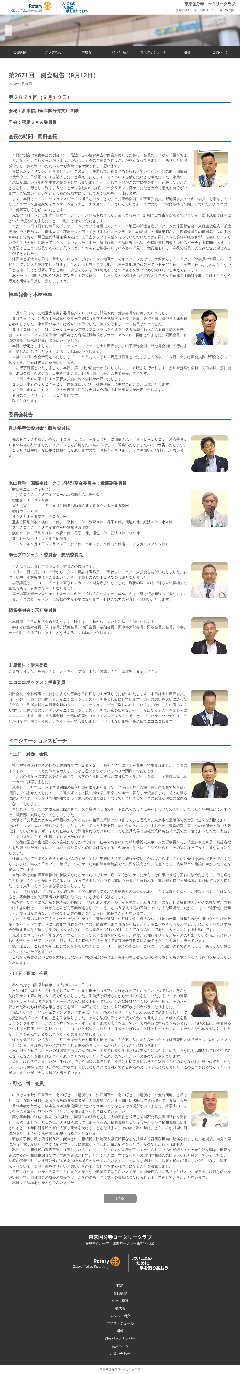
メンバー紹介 (119, 52)
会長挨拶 (19, 52)
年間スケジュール (153, 52)
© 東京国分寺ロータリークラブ (119, 1369)
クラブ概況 (53, 52)
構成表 (86, 52)
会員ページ (221, 52)
